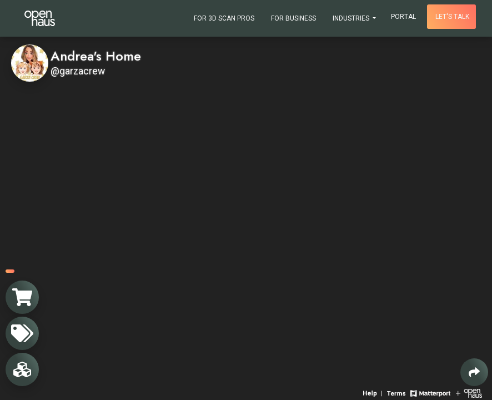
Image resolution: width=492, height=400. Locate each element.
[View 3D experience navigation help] (373, 392)
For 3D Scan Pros (224, 18)
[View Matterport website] (430, 392)
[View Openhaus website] (469, 392)
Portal (403, 17)
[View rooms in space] (22, 369)
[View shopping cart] (22, 297)
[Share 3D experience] (474, 372)
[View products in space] (22, 333)
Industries (352, 18)
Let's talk (452, 17)
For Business (293, 18)
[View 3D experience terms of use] (397, 392)
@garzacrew (78, 71)
